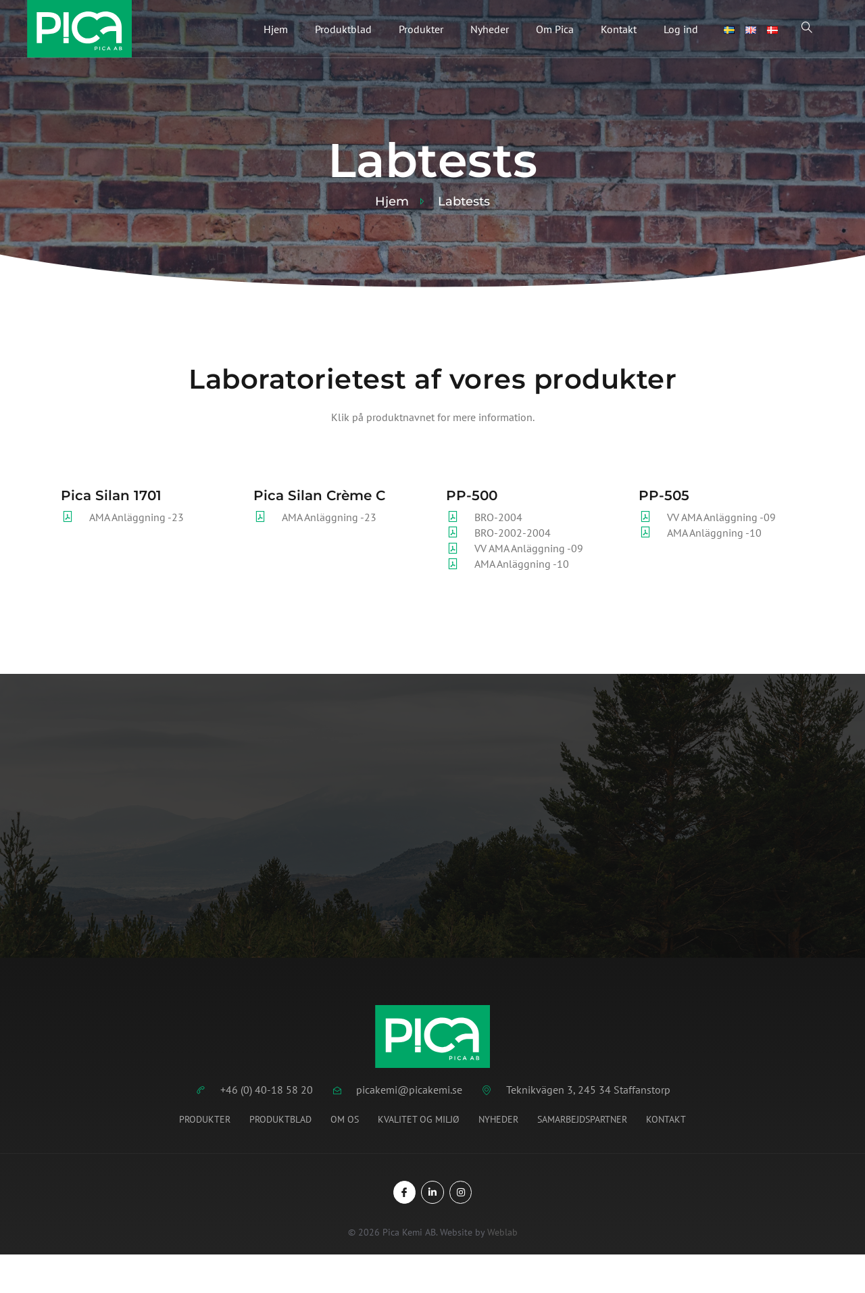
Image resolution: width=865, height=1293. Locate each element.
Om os (344, 1119)
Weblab (502, 1232)
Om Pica (555, 29)
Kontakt (619, 29)
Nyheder (489, 29)
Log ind (681, 29)
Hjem (276, 29)
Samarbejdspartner (582, 1119)
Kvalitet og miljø (419, 1119)
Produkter (421, 29)
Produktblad (343, 29)
